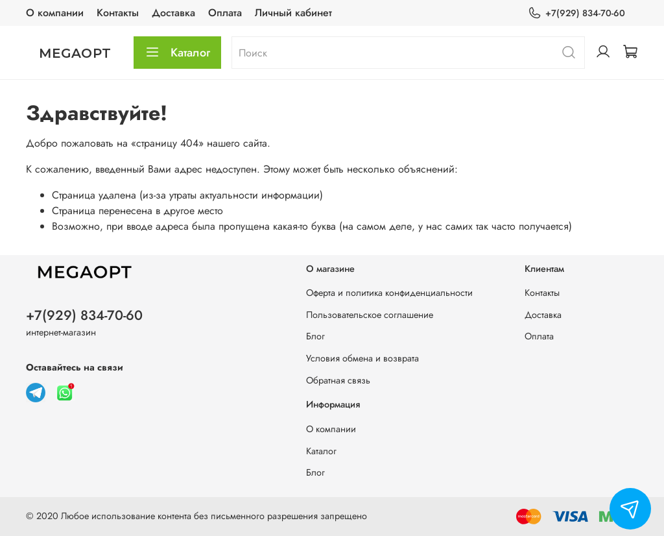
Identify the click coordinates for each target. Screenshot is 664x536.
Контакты (118, 12)
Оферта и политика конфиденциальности (389, 292)
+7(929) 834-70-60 (576, 13)
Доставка (173, 12)
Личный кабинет (293, 12)
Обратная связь (338, 380)
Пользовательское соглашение (369, 314)
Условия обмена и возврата (362, 358)
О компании (55, 12)
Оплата (225, 12)
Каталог (177, 52)
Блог (315, 336)
